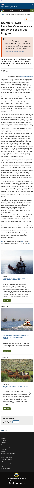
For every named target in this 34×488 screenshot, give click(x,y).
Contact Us (3, 440)
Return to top (4, 430)
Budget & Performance (6, 457)
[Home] (2, 11)
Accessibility (4, 438)
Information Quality (5, 447)
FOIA (2, 461)
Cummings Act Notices (6, 459)
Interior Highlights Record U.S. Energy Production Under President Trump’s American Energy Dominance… (16, 337)
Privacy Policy (4, 449)
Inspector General (5, 466)
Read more (6, 300)
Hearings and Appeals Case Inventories (10, 463)
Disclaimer (3, 444)
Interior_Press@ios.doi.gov (26, 76)
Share (28, 19)
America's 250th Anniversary (12, 6)
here (2, 241)
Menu (32, 10)
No (10, 421)
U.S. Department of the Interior (17, 10)
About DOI (3, 436)
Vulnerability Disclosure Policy (8, 453)
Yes (5, 421)
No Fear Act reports (5, 468)
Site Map (3, 451)
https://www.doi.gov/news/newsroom (14, 51)
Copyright (3, 442)
